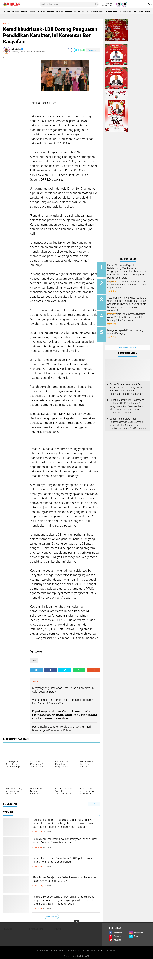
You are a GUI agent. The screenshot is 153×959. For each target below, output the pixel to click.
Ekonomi (19, 11)
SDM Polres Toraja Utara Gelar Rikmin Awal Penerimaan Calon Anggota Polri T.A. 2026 (64, 883)
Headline (52, 11)
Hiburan (64, 11)
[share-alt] (36, 670)
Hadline (40, 11)
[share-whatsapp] (82, 50)
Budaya (7, 11)
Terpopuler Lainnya (127, 341)
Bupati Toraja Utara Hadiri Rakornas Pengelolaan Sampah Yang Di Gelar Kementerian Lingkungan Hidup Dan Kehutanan (128, 417)
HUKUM (29, 11)
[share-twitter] (76, 50)
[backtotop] (76, 923)
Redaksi (59, 950)
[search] (69, 4)
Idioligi (97, 11)
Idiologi (108, 11)
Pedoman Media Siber (93, 950)
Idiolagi (87, 11)
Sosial (9, 23)
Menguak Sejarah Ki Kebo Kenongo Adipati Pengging (130, 328)
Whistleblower (37, 950)
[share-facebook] (70, 50)
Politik (57, 929)
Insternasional (123, 11)
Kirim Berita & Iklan (113, 950)
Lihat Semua (51, 916)
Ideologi (75, 11)
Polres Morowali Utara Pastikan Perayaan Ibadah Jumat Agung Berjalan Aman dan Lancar (65, 844)
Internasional (142, 11)
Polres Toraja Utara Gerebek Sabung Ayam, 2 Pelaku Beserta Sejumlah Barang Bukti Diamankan (130, 315)
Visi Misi (49, 950)
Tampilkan (93, 804)
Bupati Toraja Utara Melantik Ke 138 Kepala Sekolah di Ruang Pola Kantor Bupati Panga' (63, 864)
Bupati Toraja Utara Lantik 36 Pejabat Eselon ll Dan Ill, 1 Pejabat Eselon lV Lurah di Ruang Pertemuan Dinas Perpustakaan (127, 382)
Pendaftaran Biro (73, 950)
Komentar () (93, 50)
